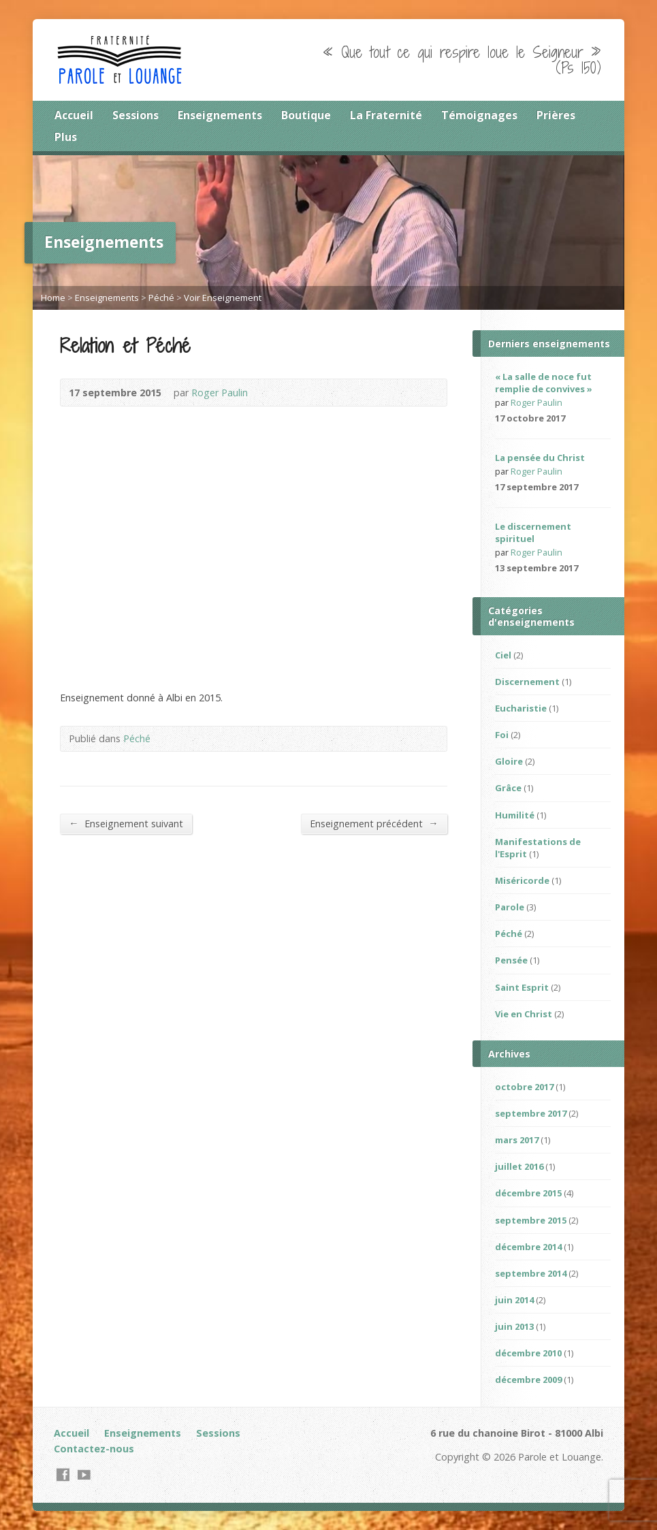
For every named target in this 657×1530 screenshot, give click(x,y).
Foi (502, 735)
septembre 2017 (530, 1113)
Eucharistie (521, 708)
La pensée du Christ (540, 457)
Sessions (135, 115)
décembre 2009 (528, 1379)
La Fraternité (386, 115)
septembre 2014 (530, 1273)
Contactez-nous (94, 1448)
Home (53, 297)
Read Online (583, 418)
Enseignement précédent (374, 823)
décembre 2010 (528, 1353)
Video (596, 487)
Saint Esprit (522, 987)
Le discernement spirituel (533, 532)
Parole (509, 907)
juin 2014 (514, 1300)
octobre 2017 (524, 1087)
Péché (161, 297)
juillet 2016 (519, 1166)
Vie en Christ (523, 1014)
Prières (555, 115)
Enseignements (220, 115)
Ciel (503, 655)
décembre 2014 (528, 1247)
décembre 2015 (528, 1193)
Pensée (511, 960)
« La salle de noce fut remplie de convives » (543, 382)
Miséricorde (522, 880)
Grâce (508, 788)
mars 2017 (517, 1140)
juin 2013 (514, 1326)
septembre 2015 (530, 1220)
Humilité (514, 815)
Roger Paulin (219, 392)
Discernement (527, 681)
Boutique (306, 115)
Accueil (73, 115)
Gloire (509, 761)
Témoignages (479, 115)
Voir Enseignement (222, 297)
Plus (65, 136)
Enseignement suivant (125, 823)
